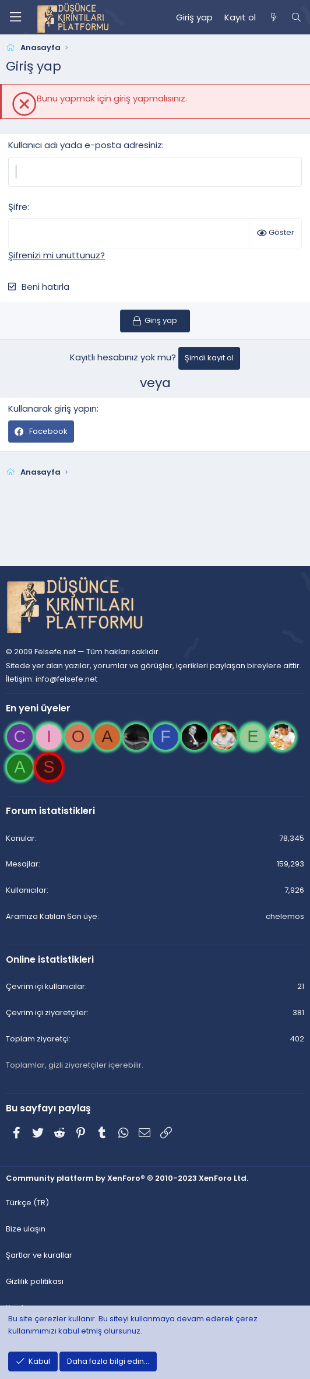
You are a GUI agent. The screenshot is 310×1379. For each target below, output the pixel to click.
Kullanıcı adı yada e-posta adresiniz (85, 145)
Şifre (17, 207)
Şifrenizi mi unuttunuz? (56, 255)
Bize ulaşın (25, 1228)
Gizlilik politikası (35, 1281)
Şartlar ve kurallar (39, 1255)
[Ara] (296, 17)
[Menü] (15, 17)
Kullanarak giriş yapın (52, 408)
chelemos (285, 916)
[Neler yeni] (273, 17)
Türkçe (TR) (27, 1202)
